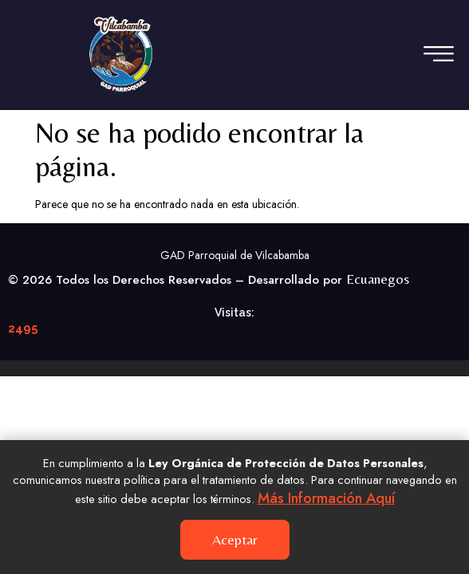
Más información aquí (326, 498)
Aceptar (235, 539)
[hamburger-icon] (435, 55)
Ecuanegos (377, 278)
